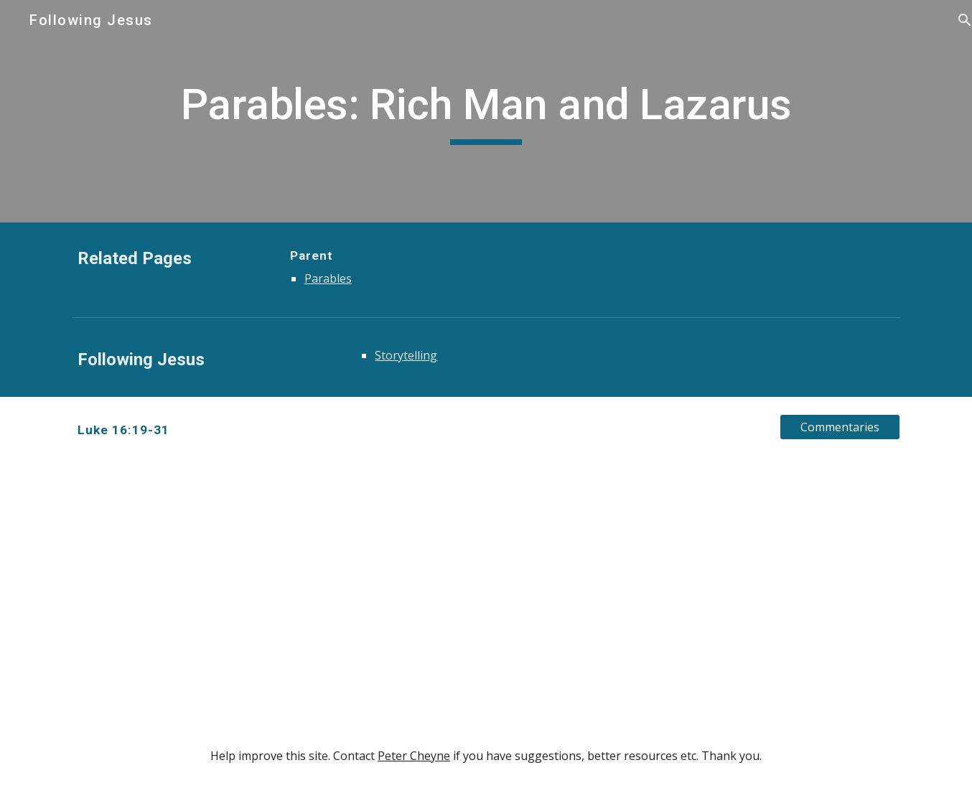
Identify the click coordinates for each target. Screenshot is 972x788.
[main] (486, 111)
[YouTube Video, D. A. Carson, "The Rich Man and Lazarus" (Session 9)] (273, 593)
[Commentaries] (839, 427)
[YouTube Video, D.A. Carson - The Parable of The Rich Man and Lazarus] (698, 593)
